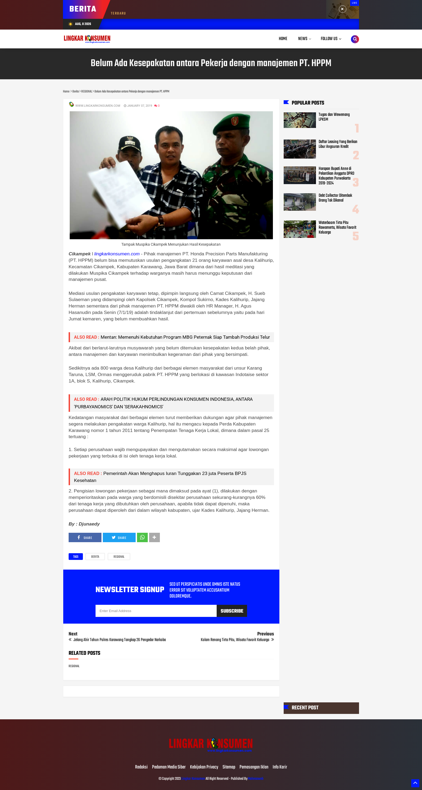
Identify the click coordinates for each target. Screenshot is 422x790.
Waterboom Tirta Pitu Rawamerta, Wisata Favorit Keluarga (337, 227)
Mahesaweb (255, 779)
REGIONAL (119, 557)
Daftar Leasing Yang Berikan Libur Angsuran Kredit (338, 144)
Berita (95, 557)
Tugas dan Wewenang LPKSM (334, 117)
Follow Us (329, 38)
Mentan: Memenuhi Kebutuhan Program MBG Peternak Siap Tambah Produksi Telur (185, 337)
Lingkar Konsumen (193, 779)
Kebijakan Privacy (204, 767)
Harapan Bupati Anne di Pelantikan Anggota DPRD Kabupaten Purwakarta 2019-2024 (336, 176)
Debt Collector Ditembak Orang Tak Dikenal (335, 198)
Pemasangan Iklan (254, 767)
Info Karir (280, 767)
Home (283, 38)
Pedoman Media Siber (169, 767)
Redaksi (141, 767)
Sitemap (229, 767)
